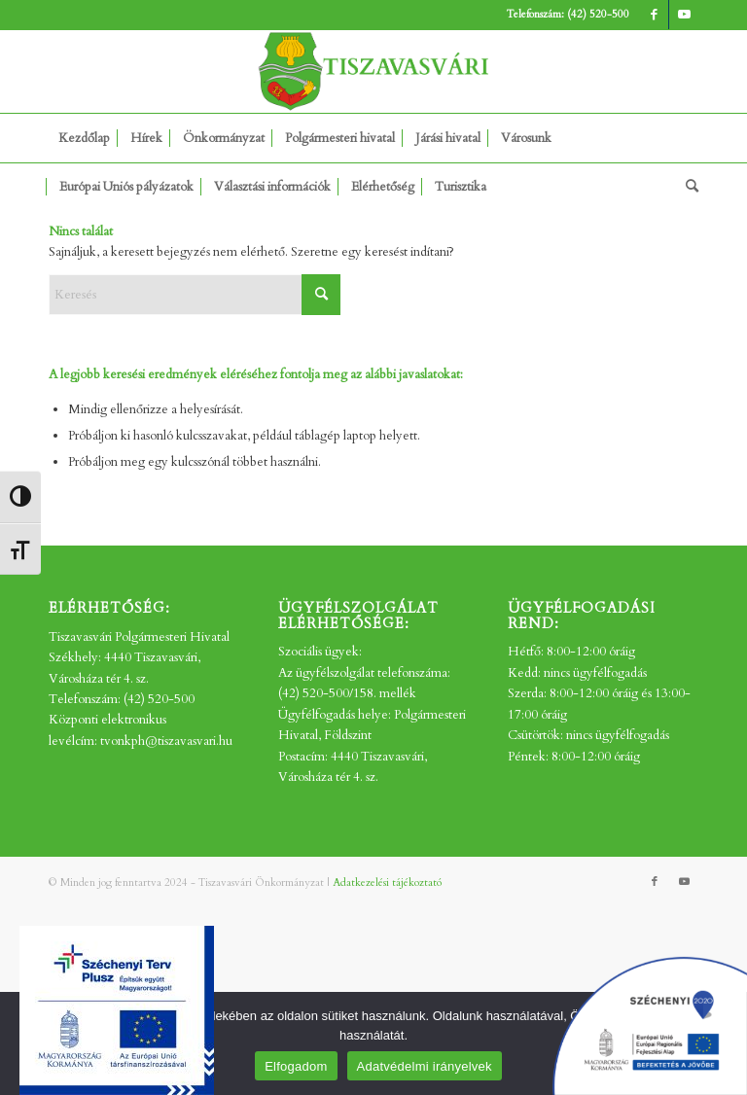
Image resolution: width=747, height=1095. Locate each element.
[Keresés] (687, 186)
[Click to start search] (321, 294)
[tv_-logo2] (373, 71)
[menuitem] (84, 138)
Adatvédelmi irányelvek (424, 1066)
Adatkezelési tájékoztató (387, 882)
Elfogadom (296, 1066)
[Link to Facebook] (654, 14)
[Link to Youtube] (683, 14)
